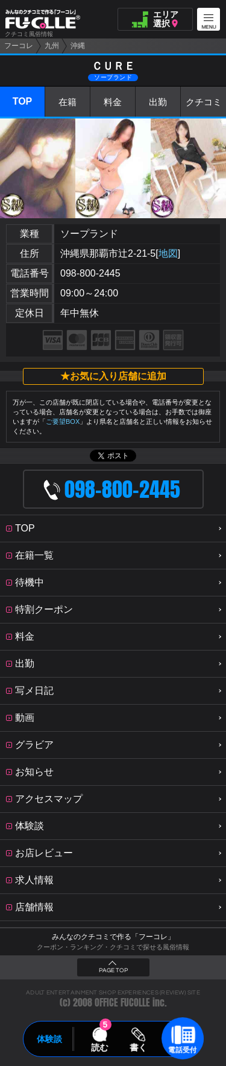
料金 (113, 102)
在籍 (67, 102)
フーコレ (18, 45)
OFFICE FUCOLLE (122, 1002)
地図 (168, 253)
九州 (52, 45)
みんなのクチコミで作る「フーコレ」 (113, 937)
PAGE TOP (113, 970)
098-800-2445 (90, 273)
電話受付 (182, 1050)
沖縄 (78, 45)
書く (138, 1047)
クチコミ (204, 102)
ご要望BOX (63, 421)
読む (99, 1047)
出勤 (158, 102)
